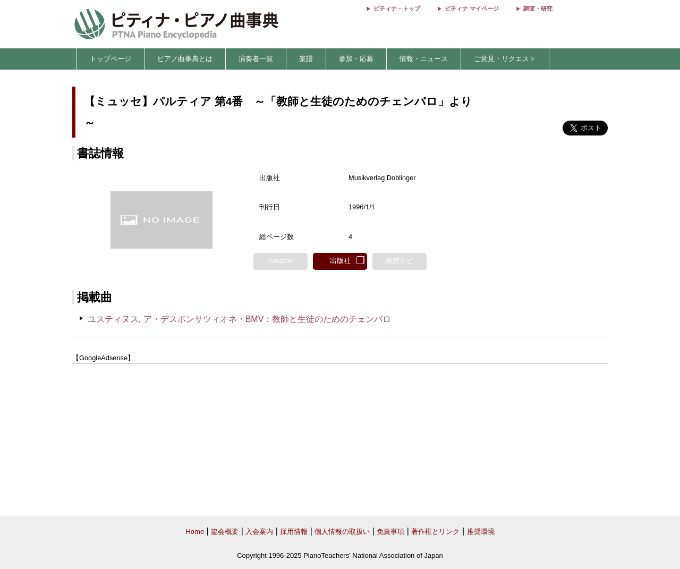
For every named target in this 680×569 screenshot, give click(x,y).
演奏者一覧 (256, 59)
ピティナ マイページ (472, 8)
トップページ (110, 59)
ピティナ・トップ (396, 8)
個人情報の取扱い (342, 532)
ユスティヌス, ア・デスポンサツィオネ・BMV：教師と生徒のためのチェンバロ (240, 319)
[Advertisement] (340, 440)
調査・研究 (537, 8)
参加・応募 (356, 59)
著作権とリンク (435, 532)
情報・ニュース (424, 59)
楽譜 (306, 59)
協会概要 (225, 532)
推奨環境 (481, 532)
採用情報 (294, 532)
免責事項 (390, 532)
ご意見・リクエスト (505, 59)
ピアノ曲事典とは (184, 59)
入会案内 (259, 532)
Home (194, 532)
